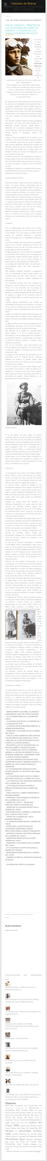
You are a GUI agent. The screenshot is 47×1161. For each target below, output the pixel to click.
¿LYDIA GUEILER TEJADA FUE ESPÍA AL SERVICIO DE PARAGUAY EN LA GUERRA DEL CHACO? (21, 788)
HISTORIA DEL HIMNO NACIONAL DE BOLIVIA (22, 1085)
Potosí (33, 1142)
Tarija (39, 1146)
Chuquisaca (19, 1105)
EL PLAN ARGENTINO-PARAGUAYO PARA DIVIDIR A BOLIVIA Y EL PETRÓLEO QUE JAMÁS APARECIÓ (22, 771)
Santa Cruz (27, 1146)
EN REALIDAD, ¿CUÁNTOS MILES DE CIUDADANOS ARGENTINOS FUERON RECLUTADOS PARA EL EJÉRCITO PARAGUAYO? (22, 828)
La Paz (34, 1134)
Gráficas (20, 1117)
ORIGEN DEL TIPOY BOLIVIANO (16, 1038)
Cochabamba (33, 1105)
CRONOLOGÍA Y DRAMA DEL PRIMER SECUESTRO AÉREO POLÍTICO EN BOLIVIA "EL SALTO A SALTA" (22, 1026)
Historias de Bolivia (23, 3)
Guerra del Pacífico (28, 1126)
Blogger (37, 1151)
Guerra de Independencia (31, 1120)
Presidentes (10, 1144)
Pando (22, 1142)
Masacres (33, 1136)
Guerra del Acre (17, 1123)
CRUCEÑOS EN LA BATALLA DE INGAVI (20, 864)
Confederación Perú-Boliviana (14, 1108)
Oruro (12, 1142)
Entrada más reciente (12, 975)
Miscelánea (11, 1139)
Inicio (25, 975)
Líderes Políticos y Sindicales (15, 1136)
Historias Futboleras (19, 1134)
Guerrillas (34, 1128)
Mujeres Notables (34, 1139)
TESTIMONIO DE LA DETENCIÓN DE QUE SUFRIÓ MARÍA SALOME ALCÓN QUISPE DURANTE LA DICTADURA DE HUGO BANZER (23, 1097)
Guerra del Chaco (14, 914)
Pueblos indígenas (30, 1144)
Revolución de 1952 (12, 1146)
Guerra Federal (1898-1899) (15, 1128)
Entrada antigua (36, 975)
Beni (7, 1105)
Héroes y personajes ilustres (26, 914)
